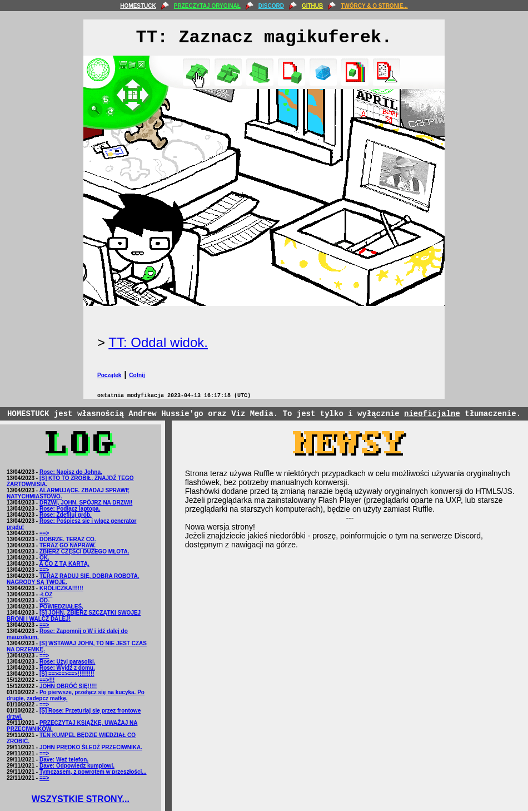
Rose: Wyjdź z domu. (67, 668)
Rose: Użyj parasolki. (67, 662)
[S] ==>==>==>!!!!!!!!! (66, 674)
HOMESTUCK (138, 6)
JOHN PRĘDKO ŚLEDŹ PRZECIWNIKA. (90, 747)
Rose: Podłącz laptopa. (69, 509)
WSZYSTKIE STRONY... (80, 799)
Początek (109, 375)
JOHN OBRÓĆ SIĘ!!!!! (68, 686)
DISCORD (271, 6)
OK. (44, 558)
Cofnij (137, 375)
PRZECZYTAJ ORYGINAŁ (207, 6)
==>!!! (47, 680)
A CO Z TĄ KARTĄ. (64, 564)
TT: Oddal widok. (158, 342)
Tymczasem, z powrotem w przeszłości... (93, 772)
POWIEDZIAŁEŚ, (61, 607)
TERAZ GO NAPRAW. (67, 545)
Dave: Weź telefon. (63, 759)
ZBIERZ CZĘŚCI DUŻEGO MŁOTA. (84, 551)
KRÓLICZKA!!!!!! (61, 588)
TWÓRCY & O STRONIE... (374, 6)
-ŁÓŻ (45, 594)
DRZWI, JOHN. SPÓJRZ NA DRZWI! (85, 503)
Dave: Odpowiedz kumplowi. (76, 766)
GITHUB (312, 6)
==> (44, 533)
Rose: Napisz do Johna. (70, 472)
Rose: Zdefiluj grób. (65, 515)
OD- (44, 600)
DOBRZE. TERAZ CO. (67, 539)
